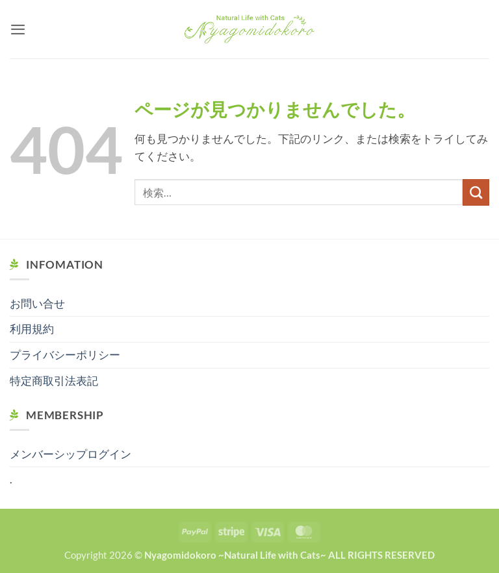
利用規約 (32, 329)
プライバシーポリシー (65, 354)
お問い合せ (37, 303)
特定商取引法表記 (54, 380)
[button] (18, 29)
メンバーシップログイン (70, 454)
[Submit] (476, 192)
